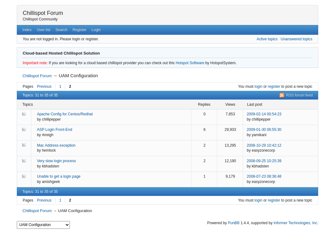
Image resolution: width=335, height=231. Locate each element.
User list (43, 30)
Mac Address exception (56, 145)
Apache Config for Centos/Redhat (65, 114)
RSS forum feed (299, 95)
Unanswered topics (296, 39)
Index (26, 30)
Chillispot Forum (43, 13)
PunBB (233, 223)
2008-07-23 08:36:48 (264, 176)
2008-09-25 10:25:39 (264, 161)
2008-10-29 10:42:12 (264, 145)
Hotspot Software (190, 63)
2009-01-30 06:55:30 (264, 129)
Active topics (267, 39)
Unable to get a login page (58, 176)
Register (79, 30)
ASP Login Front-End (54, 129)
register (274, 86)
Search (61, 30)
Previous (44, 86)
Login (96, 30)
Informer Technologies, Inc (295, 223)
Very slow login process (56, 161)
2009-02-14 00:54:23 (264, 114)
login (258, 86)
